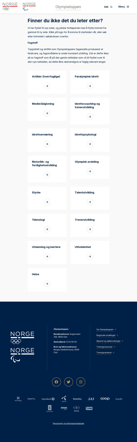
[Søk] (109, 6)
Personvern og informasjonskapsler (68, 423)
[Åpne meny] (124, 6)
